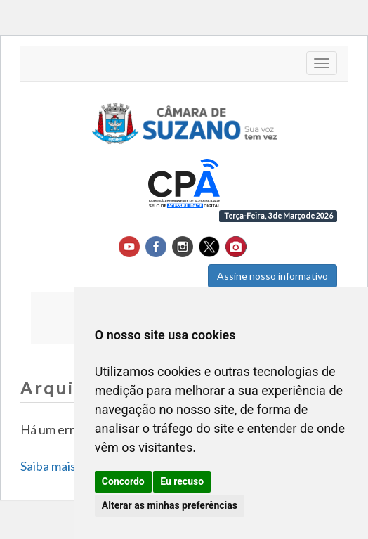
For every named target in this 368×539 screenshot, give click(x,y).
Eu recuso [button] (182, 481)
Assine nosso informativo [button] (272, 276)
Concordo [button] (123, 481)
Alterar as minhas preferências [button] (169, 505)
